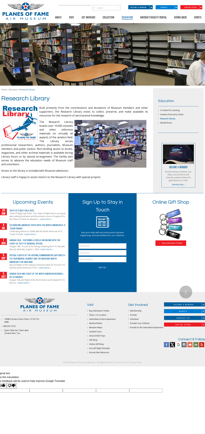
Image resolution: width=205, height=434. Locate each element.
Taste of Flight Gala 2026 (21, 210)
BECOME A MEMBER (178, 167)
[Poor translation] (12, 385)
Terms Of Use (121, 362)
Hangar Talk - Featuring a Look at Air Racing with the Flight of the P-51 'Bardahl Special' (34, 241)
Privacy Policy (136, 362)
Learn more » (46, 219)
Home (4, 89)
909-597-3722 (9, 326)
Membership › (178, 184)
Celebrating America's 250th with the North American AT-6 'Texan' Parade (37, 226)
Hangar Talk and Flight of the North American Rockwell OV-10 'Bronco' (36, 275)
